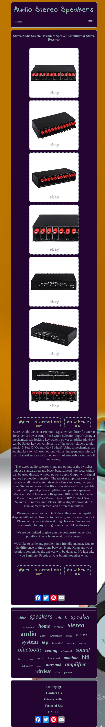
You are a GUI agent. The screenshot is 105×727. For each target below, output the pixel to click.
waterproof (28, 627)
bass (20, 659)
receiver (29, 659)
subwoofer (27, 665)
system (30, 642)
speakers (41, 616)
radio (40, 658)
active (57, 672)
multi (81, 635)
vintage (59, 627)
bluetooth (29, 649)
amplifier (75, 664)
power (39, 666)
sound (83, 649)
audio (28, 633)
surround (53, 665)
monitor (71, 657)
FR (57, 712)
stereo (76, 625)
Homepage (53, 687)
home (44, 626)
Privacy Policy (54, 699)
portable (68, 672)
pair (43, 635)
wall (69, 635)
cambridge (56, 635)
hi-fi (45, 643)
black (61, 617)
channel (66, 651)
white (21, 618)
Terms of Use (54, 705)
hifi (85, 657)
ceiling (51, 650)
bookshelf (58, 643)
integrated (54, 658)
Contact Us (54, 693)
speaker (80, 616)
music (71, 643)
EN (50, 712)
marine (82, 643)
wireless (43, 671)
